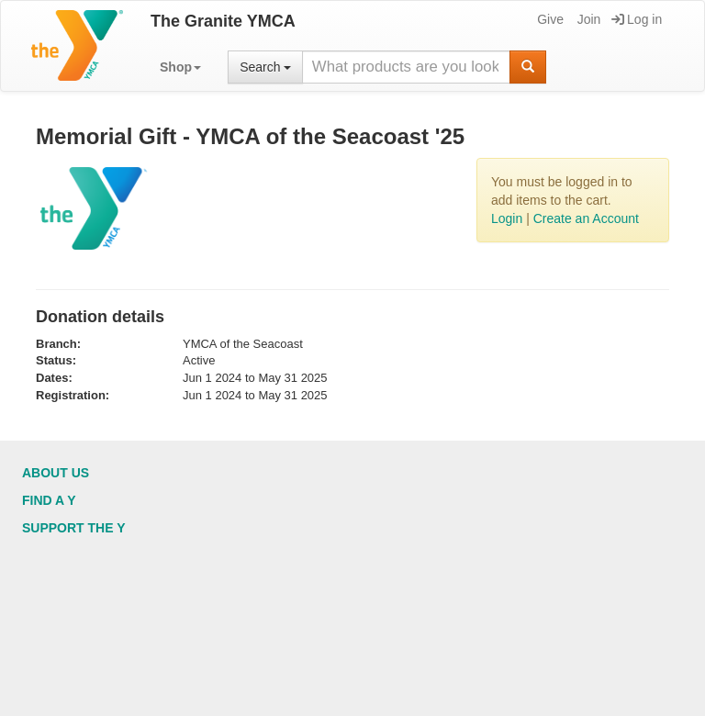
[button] (180, 67)
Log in (636, 19)
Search (265, 67)
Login (506, 218)
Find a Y (49, 500)
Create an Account (586, 218)
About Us (55, 472)
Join (588, 19)
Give (549, 19)
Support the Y (74, 527)
